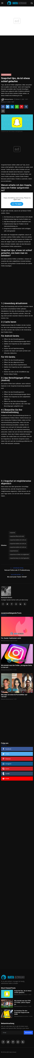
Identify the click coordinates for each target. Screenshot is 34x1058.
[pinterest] (13, 1042)
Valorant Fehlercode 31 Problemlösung (17, 570)
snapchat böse (14, 551)
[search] (31, 3)
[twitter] (8, 1042)
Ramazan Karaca (6, 597)
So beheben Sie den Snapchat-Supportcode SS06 (21, 1012)
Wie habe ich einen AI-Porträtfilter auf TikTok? (14, 695)
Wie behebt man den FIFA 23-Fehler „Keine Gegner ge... (22, 1002)
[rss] (23, 1042)
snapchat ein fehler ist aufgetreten (19, 554)
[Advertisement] (17, 56)
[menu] (2, 3)
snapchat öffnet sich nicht (17, 536)
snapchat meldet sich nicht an (18, 540)
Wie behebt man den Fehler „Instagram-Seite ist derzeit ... (16, 666)
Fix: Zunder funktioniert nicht (11, 638)
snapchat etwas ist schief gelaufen (19, 558)
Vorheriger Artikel (17, 568)
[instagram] (18, 1042)
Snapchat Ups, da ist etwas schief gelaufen (22, 991)
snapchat (12, 532)
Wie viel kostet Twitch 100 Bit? (17, 577)
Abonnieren (28, 1032)
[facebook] (3, 1042)
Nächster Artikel (17, 574)
